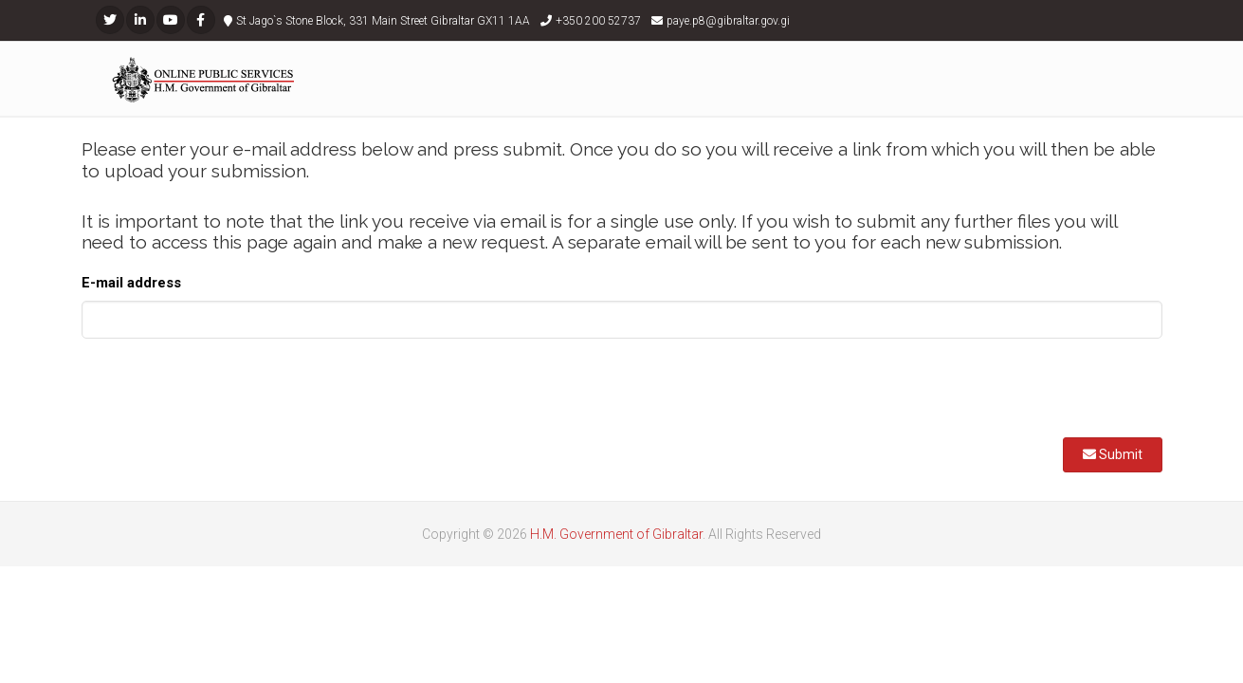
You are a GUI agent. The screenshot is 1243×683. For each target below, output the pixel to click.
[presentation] (226, 391)
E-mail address (131, 282)
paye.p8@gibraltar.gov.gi (728, 21)
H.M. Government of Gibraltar (616, 534)
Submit (1112, 454)
